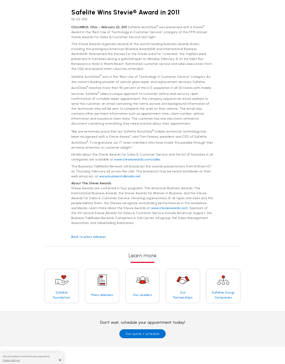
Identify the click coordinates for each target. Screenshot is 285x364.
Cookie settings (11, 360)
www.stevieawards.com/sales (137, 159)
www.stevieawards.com (169, 208)
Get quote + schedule (142, 334)
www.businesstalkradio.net (120, 176)
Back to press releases (88, 237)
